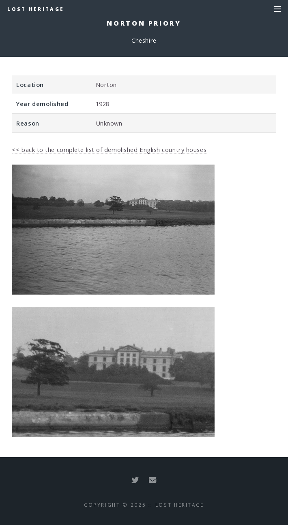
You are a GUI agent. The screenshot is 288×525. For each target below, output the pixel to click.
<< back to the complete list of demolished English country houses (109, 149)
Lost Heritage (35, 9)
